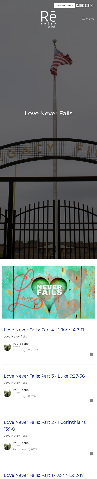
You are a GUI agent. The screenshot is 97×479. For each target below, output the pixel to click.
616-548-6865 (64, 5)
